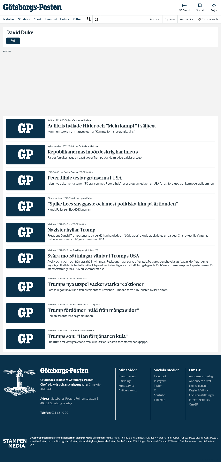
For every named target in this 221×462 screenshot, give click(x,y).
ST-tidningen (139, 441)
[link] (32, 8)
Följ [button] (13, 40)
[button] (96, 19)
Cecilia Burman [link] (71, 172)
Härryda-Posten (188, 437)
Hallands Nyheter (154, 437)
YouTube (159, 395)
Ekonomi (51, 19)
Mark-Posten (71, 441)
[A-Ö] (88, 19)
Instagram (160, 381)
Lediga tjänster (198, 386)
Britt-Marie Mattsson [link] (89, 146)
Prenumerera (127, 376)
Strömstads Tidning (157, 441)
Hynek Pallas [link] (86, 198)
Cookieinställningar (201, 395)
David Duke (19, 32)
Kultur (77, 19)
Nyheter (8, 19)
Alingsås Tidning (119, 437)
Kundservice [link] (186, 19)
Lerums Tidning (56, 441)
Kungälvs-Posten (38, 441)
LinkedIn (159, 400)
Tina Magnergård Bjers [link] (83, 250)
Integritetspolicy (199, 400)
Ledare (64, 19)
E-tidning (125, 381)
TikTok (158, 386)
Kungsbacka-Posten (207, 437)
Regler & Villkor (199, 390)
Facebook (160, 376)
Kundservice (126, 386)
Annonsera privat (200, 381)
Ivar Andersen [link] (79, 304)
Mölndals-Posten (107, 441)
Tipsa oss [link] (170, 19)
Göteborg (24, 19)
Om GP (193, 404)
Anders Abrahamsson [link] (83, 330)
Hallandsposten (171, 437)
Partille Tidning (124, 441)
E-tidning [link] (155, 19)
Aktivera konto (128, 390)
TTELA (171, 441)
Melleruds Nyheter (88, 441)
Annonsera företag (201, 376)
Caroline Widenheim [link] (82, 120)
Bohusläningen (136, 437)
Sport (37, 19)
